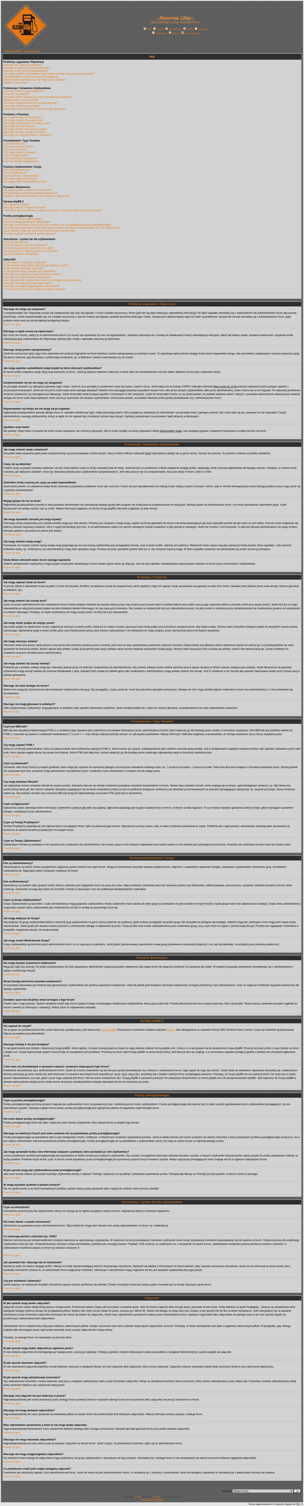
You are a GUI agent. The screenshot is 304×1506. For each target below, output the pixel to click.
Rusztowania (147, 1499)
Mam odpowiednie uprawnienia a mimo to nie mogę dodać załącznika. (42, 280)
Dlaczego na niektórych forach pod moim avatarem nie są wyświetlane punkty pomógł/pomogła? (57, 224)
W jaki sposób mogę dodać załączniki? (25, 262)
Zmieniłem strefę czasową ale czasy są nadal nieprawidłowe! (37, 97)
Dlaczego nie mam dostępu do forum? (24, 132)
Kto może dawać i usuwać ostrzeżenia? (25, 245)
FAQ (147, 29)
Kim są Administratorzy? (17, 169)
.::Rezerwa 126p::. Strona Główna (21, 51)
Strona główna (190, 33)
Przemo (170, 1029)
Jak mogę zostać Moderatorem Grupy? (25, 181)
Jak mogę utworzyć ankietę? (19, 126)
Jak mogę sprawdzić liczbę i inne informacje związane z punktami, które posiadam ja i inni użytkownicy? (61, 227)
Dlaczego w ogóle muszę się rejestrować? (26, 67)
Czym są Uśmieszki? (15, 149)
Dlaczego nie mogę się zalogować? (23, 64)
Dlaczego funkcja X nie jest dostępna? (24, 207)
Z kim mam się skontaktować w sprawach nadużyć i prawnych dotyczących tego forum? (52, 210)
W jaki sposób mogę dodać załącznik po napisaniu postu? (35, 265)
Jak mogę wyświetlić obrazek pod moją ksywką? (30, 102)
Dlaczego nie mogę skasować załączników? (28, 283)
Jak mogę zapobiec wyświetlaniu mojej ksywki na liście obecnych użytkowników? (48, 73)
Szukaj (158, 29)
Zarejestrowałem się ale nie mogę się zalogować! (30, 76)
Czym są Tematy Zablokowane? (21, 161)
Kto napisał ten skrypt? (16, 204)
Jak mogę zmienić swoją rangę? (21, 105)
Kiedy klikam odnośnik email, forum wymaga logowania (34, 108)
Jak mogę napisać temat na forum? (23, 117)
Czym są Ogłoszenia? (15, 155)
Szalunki (159, 1499)
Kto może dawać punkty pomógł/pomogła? (27, 221)
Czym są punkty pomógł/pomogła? (22, 218)
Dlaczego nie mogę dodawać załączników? (27, 277)
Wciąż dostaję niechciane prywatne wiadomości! (30, 193)
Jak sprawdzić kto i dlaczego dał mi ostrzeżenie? (30, 251)
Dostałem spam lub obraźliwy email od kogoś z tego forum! (36, 196)
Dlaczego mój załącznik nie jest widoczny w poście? (32, 274)
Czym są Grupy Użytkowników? (21, 175)
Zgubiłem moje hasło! (15, 82)
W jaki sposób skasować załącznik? (23, 268)
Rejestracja (159, 33)
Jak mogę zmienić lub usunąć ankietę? (25, 129)
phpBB (138, 1497)
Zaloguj (174, 33)
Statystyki (201, 29)
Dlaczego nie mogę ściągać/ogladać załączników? (31, 286)
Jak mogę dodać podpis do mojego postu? (27, 123)
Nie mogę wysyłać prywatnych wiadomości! (27, 190)
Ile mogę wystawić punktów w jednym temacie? (29, 233)
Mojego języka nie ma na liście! (20, 100)
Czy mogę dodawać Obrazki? (20, 152)
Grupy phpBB (108, 1029)
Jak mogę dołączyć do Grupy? (20, 178)
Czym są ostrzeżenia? (15, 242)
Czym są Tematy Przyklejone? (20, 158)
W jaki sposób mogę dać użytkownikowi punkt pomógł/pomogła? (39, 230)
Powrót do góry (11, 324)
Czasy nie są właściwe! (16, 94)
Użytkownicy (173, 29)
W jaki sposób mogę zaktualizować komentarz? (30, 271)
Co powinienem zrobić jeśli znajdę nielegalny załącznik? (34, 289)
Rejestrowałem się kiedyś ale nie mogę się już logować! (34, 79)
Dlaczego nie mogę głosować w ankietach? (27, 135)
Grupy (188, 29)
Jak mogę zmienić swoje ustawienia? (24, 91)
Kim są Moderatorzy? (15, 172)
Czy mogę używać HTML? (18, 146)
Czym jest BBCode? (14, 143)
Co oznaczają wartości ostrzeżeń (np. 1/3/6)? (28, 248)
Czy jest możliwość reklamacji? (20, 253)
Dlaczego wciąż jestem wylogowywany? (25, 70)
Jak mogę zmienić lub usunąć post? (23, 120)
